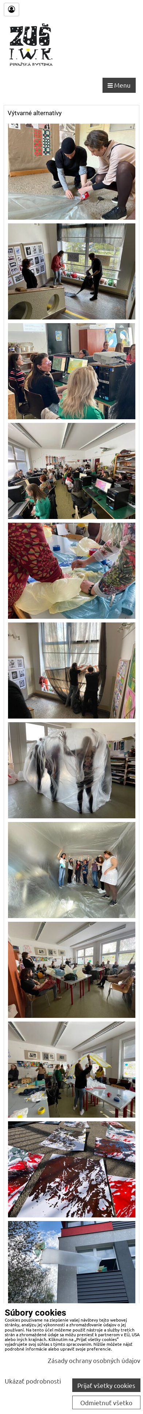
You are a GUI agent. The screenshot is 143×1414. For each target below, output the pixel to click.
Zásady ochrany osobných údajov (94, 1360)
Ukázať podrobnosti (33, 1381)
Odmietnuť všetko (106, 1402)
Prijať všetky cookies (106, 1385)
